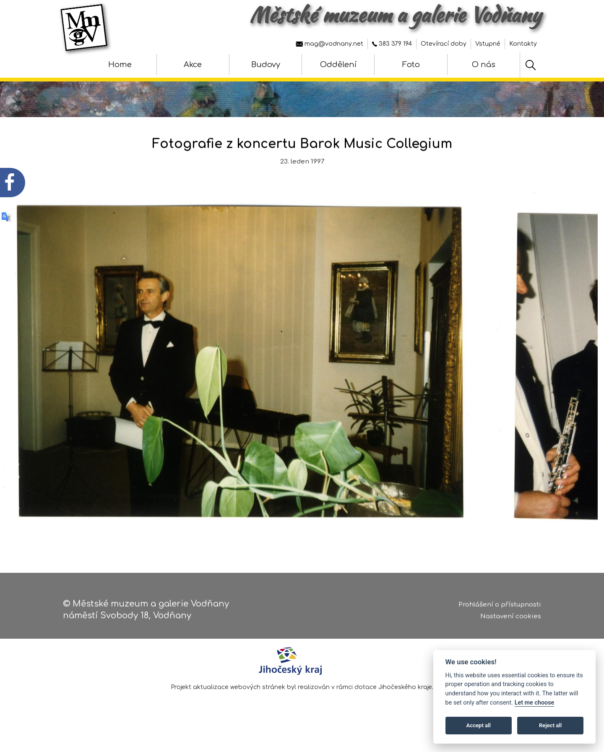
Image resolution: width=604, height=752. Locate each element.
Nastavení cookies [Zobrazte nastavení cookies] (510, 620)
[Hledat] (530, 65)
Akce (193, 64)
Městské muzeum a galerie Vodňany (395, 14)
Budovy (265, 64)
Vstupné (487, 44)
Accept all (478, 725)
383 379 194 (392, 44)
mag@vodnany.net (329, 44)
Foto (411, 64)
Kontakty (523, 44)
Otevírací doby (443, 44)
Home (120, 64)
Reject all (550, 725)
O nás (483, 64)
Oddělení (338, 64)
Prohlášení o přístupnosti (499, 607)
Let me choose (535, 702)
